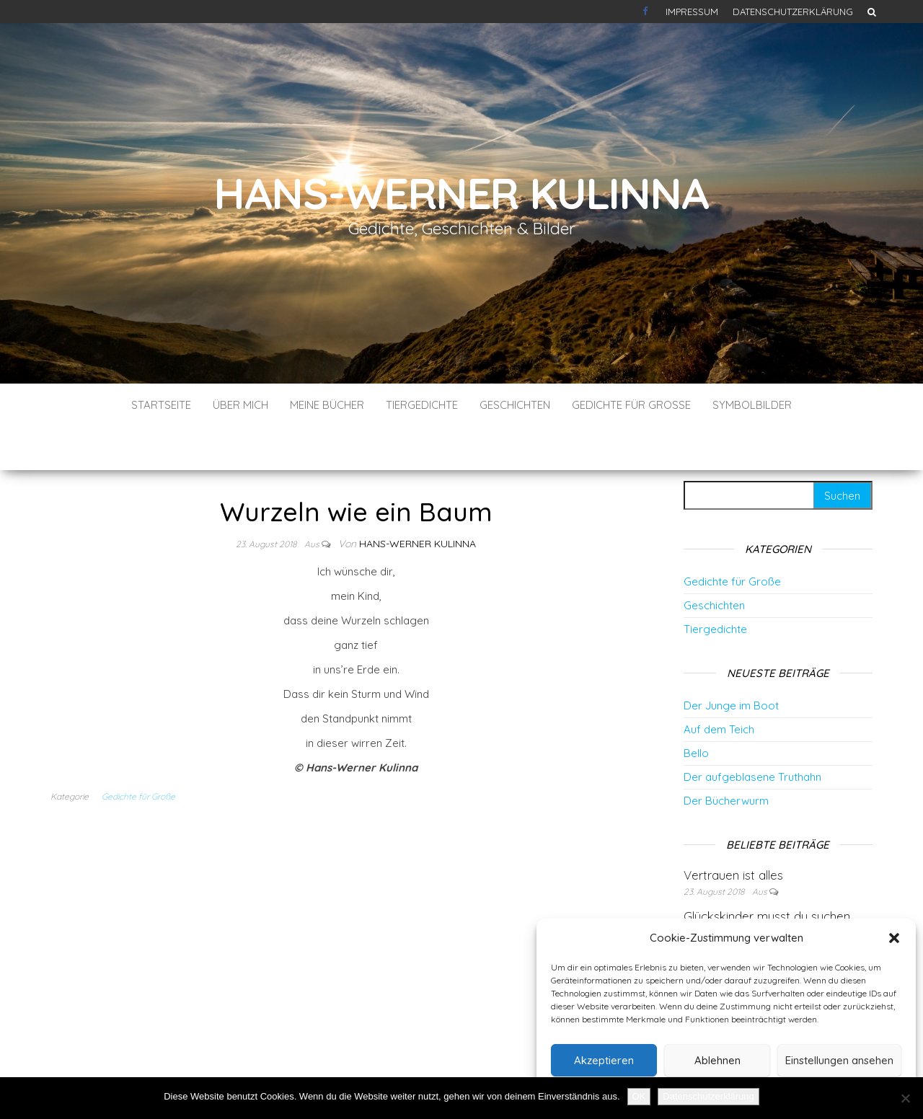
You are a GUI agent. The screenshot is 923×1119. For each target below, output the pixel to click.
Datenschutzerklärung (793, 11)
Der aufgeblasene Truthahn (752, 733)
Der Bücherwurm (726, 757)
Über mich (240, 405)
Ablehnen (717, 1060)
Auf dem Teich (719, 686)
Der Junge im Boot (731, 662)
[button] (894, 938)
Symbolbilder (752, 405)
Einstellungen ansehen (839, 1060)
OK (639, 1096)
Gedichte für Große (631, 405)
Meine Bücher (327, 405)
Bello (696, 710)
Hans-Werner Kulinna (461, 193)
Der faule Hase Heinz (743, 913)
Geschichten (515, 405)
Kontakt (646, 11)
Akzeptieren (604, 1060)
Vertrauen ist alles (733, 831)
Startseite (161, 405)
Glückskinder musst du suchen (767, 872)
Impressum (692, 11)
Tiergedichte (422, 405)
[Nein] (905, 1098)
